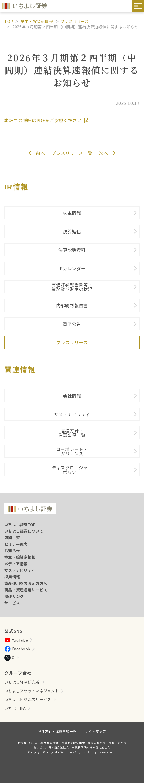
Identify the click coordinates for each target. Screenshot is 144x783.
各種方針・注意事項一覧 (72, 432)
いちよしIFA (15, 708)
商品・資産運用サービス (25, 589)
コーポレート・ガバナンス (72, 451)
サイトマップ (95, 731)
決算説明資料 (72, 250)
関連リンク (14, 596)
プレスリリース (75, 21)
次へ (103, 153)
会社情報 (72, 395)
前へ (40, 153)
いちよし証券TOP (20, 524)
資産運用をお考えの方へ (25, 583)
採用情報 (12, 576)
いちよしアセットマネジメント (31, 690)
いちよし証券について (23, 531)
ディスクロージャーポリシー (72, 469)
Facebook (17, 649)
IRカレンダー (72, 268)
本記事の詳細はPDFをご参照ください (46, 120)
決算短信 (72, 231)
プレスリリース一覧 (71, 153)
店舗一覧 (12, 537)
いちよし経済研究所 (21, 682)
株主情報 (72, 213)
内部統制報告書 (72, 305)
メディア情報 (15, 563)
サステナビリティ (72, 414)
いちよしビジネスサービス (27, 699)
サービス (12, 603)
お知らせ (12, 550)
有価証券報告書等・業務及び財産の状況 (72, 286)
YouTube (16, 640)
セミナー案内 (16, 544)
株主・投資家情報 (37, 21)
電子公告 (72, 324)
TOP (8, 21)
